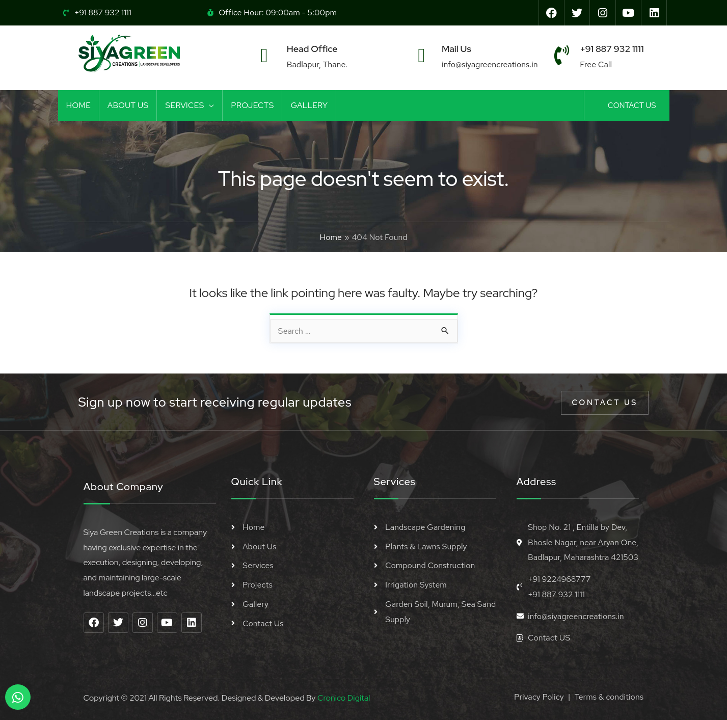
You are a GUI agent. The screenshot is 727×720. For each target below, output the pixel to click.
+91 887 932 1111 (611, 49)
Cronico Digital (343, 697)
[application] (209, 105)
